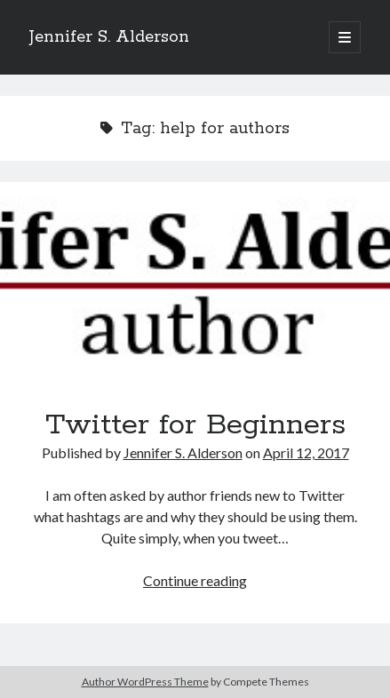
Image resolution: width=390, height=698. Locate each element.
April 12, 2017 (306, 452)
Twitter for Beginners (195, 279)
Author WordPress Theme (145, 681)
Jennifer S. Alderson (109, 37)
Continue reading (195, 580)
